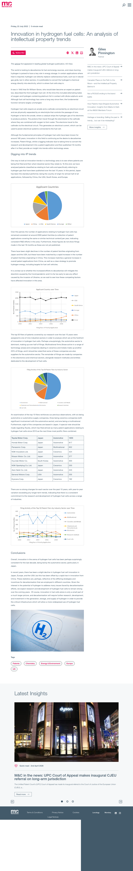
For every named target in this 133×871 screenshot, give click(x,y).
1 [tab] (62, 801)
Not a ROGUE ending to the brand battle (101, 95)
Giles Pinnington (106, 51)
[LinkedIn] (116, 814)
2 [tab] (67, 801)
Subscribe (18, 53)
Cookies (76, 812)
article (17, 64)
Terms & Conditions (35, 812)
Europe (69, 663)
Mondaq (108, 812)
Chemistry (30, 663)
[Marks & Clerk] (7, 6)
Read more (21, 794)
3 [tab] (73, 801)
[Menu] (128, 5)
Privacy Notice (57, 812)
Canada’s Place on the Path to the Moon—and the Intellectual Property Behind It (102, 83)
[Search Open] (124, 5)
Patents (16, 663)
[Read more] (66, 732)
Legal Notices (53, 817)
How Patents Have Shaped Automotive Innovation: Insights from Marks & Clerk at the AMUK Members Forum (103, 107)
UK (14, 669)
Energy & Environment (50, 663)
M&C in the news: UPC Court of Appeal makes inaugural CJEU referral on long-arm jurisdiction (103, 70)
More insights (95, 127)
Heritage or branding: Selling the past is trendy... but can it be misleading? (103, 119)
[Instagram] (120, 814)
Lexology (96, 812)
